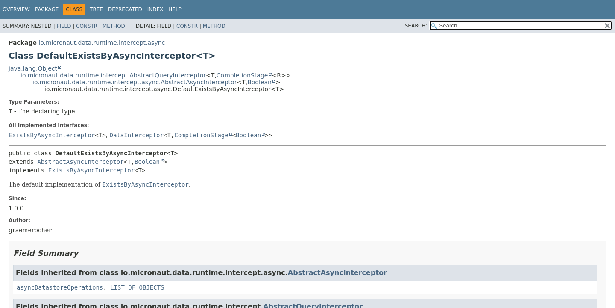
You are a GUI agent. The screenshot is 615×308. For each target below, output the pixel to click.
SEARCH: (416, 26)
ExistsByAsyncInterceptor (52, 135)
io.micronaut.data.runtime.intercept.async (101, 42)
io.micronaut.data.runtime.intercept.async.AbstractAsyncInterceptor (134, 82)
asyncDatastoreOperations (60, 287)
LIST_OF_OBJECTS (137, 287)
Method (113, 26)
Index (155, 9)
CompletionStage (242, 75)
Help (175, 9)
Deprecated (125, 9)
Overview (16, 9)
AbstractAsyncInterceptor (80, 161)
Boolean (259, 82)
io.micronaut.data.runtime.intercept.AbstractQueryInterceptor (113, 75)
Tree (96, 9)
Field (63, 26)
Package (47, 9)
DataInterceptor (137, 135)
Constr (86, 26)
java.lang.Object (33, 68)
